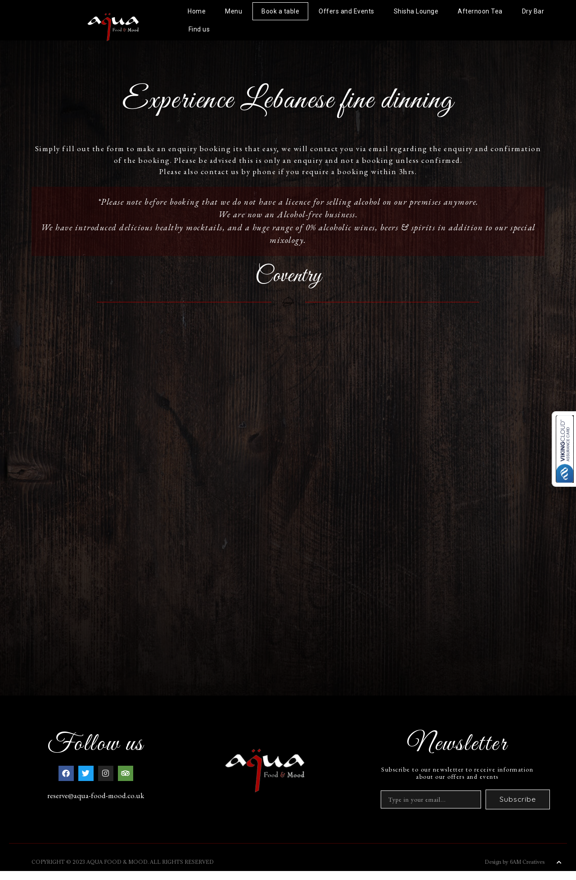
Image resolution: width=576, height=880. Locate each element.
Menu (233, 11)
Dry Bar (533, 11)
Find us (199, 29)
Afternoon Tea (480, 11)
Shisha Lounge (416, 11)
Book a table (280, 11)
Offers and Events (346, 11)
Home (197, 11)
